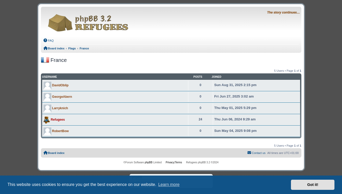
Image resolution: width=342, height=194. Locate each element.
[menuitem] (48, 40)
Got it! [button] (312, 185)
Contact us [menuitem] (256, 152)
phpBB (148, 162)
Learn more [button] (168, 184)
